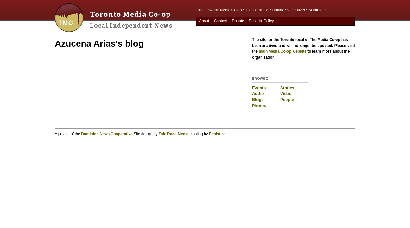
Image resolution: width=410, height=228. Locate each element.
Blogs (258, 99)
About (204, 21)
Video (286, 93)
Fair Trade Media (174, 134)
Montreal (316, 10)
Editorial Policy (261, 21)
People (287, 99)
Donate (238, 21)
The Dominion (257, 10)
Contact (220, 21)
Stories (287, 88)
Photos (259, 105)
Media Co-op (231, 10)
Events (259, 88)
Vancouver (296, 10)
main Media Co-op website (282, 51)
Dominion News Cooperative (106, 134)
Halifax (278, 10)
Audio (258, 93)
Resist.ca (217, 134)
